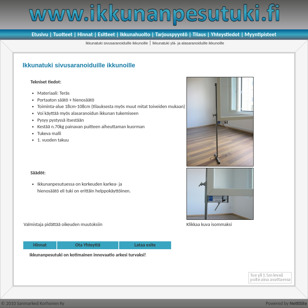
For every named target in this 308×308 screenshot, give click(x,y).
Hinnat (40, 245)
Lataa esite (145, 245)
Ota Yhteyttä (87, 245)
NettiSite (298, 303)
